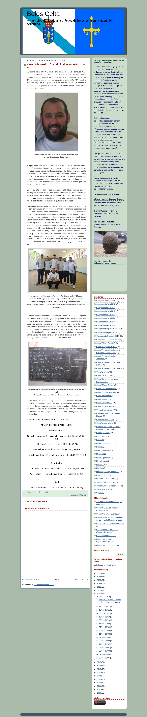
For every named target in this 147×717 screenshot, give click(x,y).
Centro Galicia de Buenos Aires (108, 514)
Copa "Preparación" (104, 403)
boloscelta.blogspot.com (103, 121)
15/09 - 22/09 (104, 624)
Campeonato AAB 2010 (105, 304)
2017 (99, 666)
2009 (99, 693)
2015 (99, 672)
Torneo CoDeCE (103, 489)
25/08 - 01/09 (104, 631)
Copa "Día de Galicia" (105, 385)
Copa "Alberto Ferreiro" (105, 343)
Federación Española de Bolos (108, 545)
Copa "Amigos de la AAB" (106, 347)
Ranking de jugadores (105, 479)
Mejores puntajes (103, 458)
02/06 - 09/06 (104, 658)
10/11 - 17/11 (104, 610)
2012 (99, 683)
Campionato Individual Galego (108, 340)
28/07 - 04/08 (104, 641)
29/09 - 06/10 (104, 620)
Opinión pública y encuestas (107, 472)
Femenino (100, 440)
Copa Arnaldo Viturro (104, 423)
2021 (99, 587)
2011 (99, 686)
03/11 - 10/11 (104, 613)
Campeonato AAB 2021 (105, 315)
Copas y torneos (103, 433)
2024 (99, 577)
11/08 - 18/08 (104, 634)
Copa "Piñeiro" (102, 399)
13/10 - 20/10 (104, 617)
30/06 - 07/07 (104, 651)
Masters (82, 495)
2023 (99, 580)
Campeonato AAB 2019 (105, 311)
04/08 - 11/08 (104, 637)
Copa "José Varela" (104, 396)
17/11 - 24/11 (104, 607)
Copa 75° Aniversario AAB (106, 410)
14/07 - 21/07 (104, 644)
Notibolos (100, 465)
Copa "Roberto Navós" (105, 406)
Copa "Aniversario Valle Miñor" (108, 368)
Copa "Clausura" (103, 372)
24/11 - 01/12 (104, 597)
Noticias (99, 468)
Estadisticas (101, 436)
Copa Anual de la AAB (105, 420)
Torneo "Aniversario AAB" (106, 482)
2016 (99, 669)
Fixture (99, 447)
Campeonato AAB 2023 (105, 322)
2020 (99, 590)
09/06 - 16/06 (104, 654)
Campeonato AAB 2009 (105, 301)
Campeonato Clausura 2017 (107, 336)
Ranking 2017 (102, 475)
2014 (99, 676)
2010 (99, 690)
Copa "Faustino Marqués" (106, 389)
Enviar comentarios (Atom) (44, 585)
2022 (99, 584)
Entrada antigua (81, 579)
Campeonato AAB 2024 (105, 325)
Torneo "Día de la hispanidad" (108, 486)
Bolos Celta (43, 13)
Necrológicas (101, 461)
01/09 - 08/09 (104, 627)
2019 (99, 594)
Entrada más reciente (30, 579)
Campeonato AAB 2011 (105, 308)
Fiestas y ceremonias (104, 443)
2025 (99, 573)
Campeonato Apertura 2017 (107, 329)
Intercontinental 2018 (104, 450)
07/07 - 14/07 (104, 648)
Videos (99, 493)
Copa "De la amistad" (105, 375)
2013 (99, 679)
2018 (99, 662)
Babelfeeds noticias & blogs (105, 565)
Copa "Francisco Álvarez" (106, 392)
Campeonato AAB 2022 (105, 318)
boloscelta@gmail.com (103, 189)
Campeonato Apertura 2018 (107, 332)
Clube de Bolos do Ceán (106, 536)
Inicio (57, 579)
